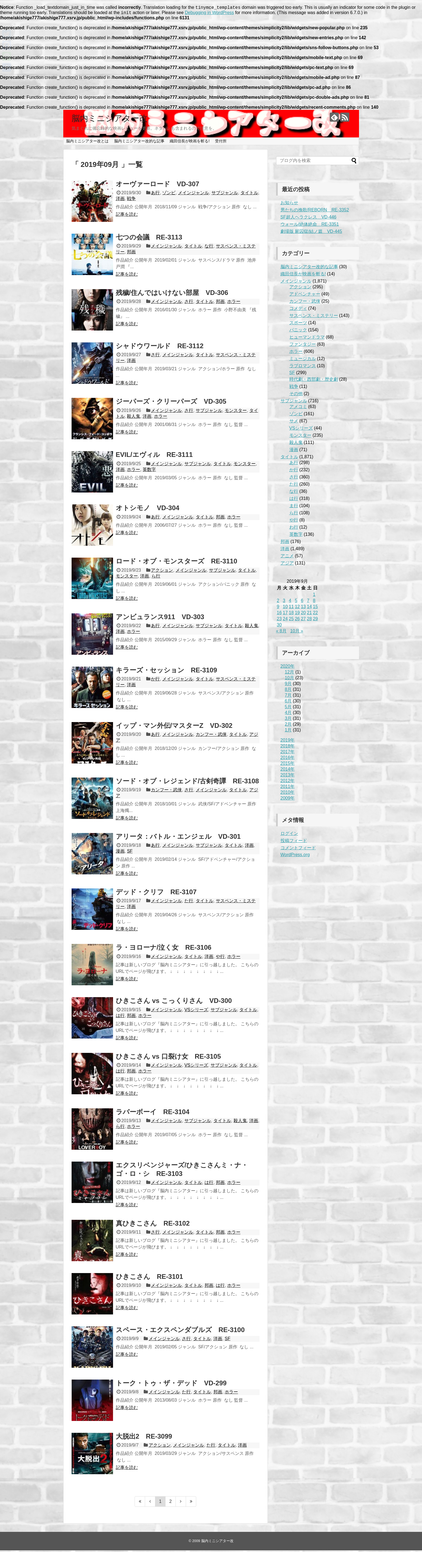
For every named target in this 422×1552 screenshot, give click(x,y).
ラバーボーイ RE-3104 (153, 1113)
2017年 (288, 753)
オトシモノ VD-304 (147, 509)
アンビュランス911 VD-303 (160, 618)
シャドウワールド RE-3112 (160, 347)
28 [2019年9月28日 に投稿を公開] (309, 620)
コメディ (298, 310)
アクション (162, 571)
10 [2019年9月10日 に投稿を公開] (285, 608)
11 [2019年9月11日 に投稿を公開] (291, 608)
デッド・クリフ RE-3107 (156, 893)
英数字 (149, 471)
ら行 (155, 577)
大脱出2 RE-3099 (144, 1438)
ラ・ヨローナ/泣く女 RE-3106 (163, 949)
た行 (188, 902)
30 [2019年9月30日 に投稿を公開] (279, 626)
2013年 (288, 776)
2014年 (288, 770)
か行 (155, 680)
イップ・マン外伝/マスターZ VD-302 (174, 727)
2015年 (288, 765)
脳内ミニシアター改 (110, 119)
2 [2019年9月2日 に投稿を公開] (278, 602)
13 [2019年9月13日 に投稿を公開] (303, 608)
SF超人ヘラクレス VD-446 (309, 218)
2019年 (288, 741)
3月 (288, 720)
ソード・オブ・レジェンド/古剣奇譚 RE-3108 (187, 782)
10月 (289, 679)
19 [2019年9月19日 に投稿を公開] (297, 614)
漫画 (120, 852)
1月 (288, 731)
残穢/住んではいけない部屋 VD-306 (172, 294)
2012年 (288, 782)
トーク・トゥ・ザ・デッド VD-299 (171, 1384)
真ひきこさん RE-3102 (153, 1225)
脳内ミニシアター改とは (87, 142)
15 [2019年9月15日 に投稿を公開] (315, 608)
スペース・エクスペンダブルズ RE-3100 (180, 1331)
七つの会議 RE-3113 (149, 239)
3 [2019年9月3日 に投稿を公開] (284, 602)
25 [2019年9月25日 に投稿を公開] (291, 620)
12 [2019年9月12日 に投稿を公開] (297, 608)
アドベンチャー (304, 295)
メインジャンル (193, 194)
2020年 (288, 667)
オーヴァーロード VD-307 (157, 185)
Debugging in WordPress (209, 14)
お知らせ (289, 204)
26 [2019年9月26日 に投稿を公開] (297, 620)
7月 (288, 696)
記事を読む (127, 216)
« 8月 (281, 632)
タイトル (249, 194)
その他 (296, 395)
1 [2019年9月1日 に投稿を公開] (314, 596)
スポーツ (298, 324)
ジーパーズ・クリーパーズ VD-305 (171, 403)
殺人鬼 (133, 418)
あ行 (155, 194)
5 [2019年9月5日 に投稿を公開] (296, 602)
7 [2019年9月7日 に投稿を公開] (308, 602)
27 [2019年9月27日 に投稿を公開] (303, 620)
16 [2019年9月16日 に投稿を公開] (279, 614)
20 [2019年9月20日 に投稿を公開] (303, 614)
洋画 (120, 200)
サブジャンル (224, 194)
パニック (298, 331)
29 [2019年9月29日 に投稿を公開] (315, 620)
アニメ (287, 557)
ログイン (289, 835)
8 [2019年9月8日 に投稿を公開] (314, 602)
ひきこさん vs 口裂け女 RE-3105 (168, 1058)
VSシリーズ (196, 1011)
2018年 (288, 747)
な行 (209, 247)
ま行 (293, 507)
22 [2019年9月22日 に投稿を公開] (315, 614)
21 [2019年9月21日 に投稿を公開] (309, 614)
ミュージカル (302, 360)
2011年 (288, 788)
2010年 (288, 794)
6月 (288, 702)
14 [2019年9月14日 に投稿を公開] (309, 608)
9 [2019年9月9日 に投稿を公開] (278, 608)
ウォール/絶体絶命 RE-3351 (310, 225)
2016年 (288, 759)
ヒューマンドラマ (307, 338)
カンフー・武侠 (211, 736)
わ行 (293, 528)
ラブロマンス (302, 367)
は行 (120, 1017)
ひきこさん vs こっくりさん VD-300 (174, 1002)
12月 (289, 673)
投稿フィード (294, 842)
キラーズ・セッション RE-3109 (166, 671)
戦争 (131, 200)
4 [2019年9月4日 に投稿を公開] (290, 602)
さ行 (188, 303)
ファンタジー (302, 346)
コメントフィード (298, 849)
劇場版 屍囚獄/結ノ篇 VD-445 (311, 233)
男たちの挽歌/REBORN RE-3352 (315, 211)
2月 (288, 725)
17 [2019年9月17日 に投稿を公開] (285, 614)
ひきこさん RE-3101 (149, 1278)
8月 (288, 691)
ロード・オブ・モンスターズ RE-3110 (176, 562)
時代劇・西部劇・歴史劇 (313, 381)
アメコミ (298, 408)
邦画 (131, 253)
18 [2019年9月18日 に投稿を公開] (291, 614)
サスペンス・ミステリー (313, 317)
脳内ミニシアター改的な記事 (139, 142)
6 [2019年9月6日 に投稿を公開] (302, 602)
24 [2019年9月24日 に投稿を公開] (285, 620)
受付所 (221, 142)
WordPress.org (295, 856)
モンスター (236, 412)
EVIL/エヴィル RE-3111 (154, 456)
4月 (288, 714)
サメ (293, 422)
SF (129, 852)
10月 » (296, 632)
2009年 (288, 799)
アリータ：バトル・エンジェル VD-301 (178, 838)
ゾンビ (168, 194)
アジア (287, 564)
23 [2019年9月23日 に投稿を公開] (279, 620)
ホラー (233, 303)
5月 (288, 708)
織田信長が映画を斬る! (189, 142)
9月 (288, 685)
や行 (220, 958)
